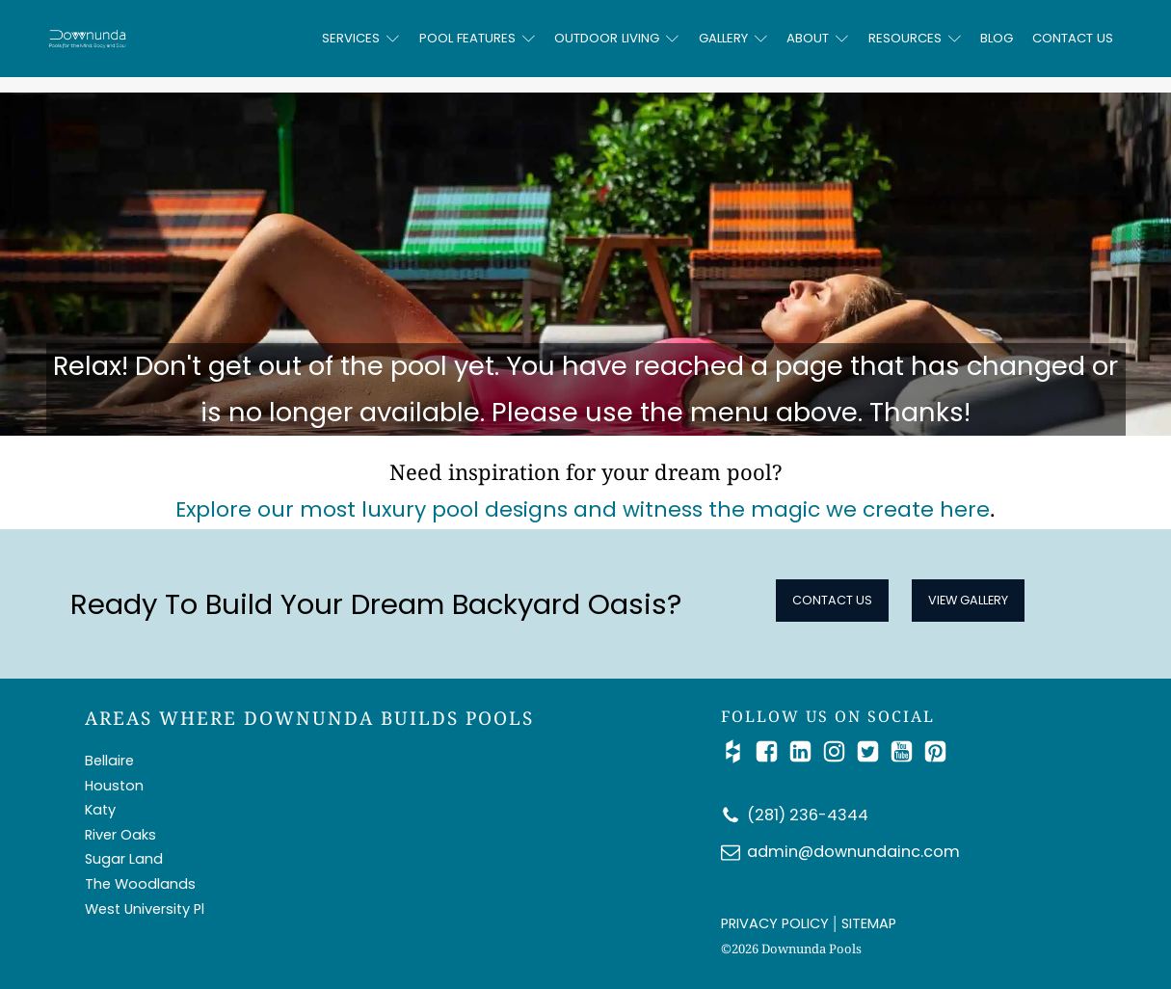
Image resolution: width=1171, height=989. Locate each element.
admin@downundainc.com (853, 852)
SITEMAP (868, 923)
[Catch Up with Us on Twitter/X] (873, 751)
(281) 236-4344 (807, 815)
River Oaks (120, 834)
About (817, 38)
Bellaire (109, 760)
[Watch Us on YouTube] (906, 751)
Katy (100, 809)
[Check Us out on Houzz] (738, 751)
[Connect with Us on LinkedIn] (805, 751)
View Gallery (968, 600)
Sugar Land (124, 859)
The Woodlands (140, 884)
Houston (114, 785)
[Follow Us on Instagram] (839, 751)
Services (360, 38)
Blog (996, 38)
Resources (914, 38)
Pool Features (477, 38)
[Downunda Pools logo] (180, 38)
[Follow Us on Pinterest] (935, 751)
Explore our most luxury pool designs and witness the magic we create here (582, 509)
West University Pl (144, 909)
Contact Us (1072, 38)
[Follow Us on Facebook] (771, 751)
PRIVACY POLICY (775, 923)
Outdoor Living (616, 38)
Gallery (733, 38)
